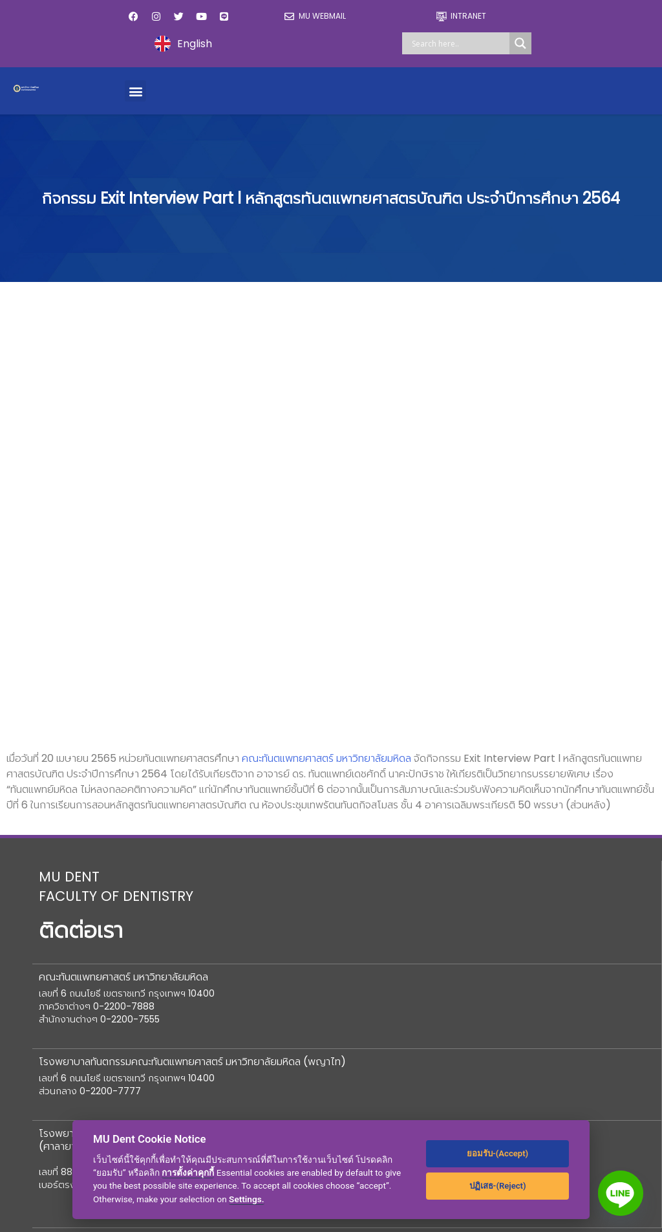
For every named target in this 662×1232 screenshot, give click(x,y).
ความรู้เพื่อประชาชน (481, 982)
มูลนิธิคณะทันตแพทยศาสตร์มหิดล (111, 879)
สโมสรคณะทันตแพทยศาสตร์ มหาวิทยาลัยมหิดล (128, 1054)
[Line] (620, 1193)
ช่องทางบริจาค (273, 874)
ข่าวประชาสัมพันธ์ (476, 905)
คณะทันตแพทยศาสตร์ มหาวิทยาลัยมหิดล (326, 319)
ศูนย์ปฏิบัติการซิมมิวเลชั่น (94, 1086)
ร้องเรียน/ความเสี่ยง (85, 956)
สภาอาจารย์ (67, 905)
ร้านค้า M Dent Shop (288, 987)
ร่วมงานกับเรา (469, 931)
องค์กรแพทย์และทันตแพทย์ (99, 931)
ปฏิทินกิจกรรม (470, 879)
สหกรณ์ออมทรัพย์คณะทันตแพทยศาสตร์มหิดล (126, 1015)
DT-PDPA (464, 1008)
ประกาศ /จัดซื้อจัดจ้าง (487, 956)
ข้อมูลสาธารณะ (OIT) (88, 982)
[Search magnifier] (520, 43)
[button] (135, 91)
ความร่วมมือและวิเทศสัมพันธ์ (300, 961)
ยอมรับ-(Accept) (497, 1153)
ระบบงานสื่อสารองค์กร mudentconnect (90, 1118)
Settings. (246, 1199)
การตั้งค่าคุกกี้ (188, 1172)
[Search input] (459, 43)
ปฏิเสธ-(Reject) (497, 1186)
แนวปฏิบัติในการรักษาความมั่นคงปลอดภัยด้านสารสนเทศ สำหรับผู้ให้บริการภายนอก (329, 1081)
